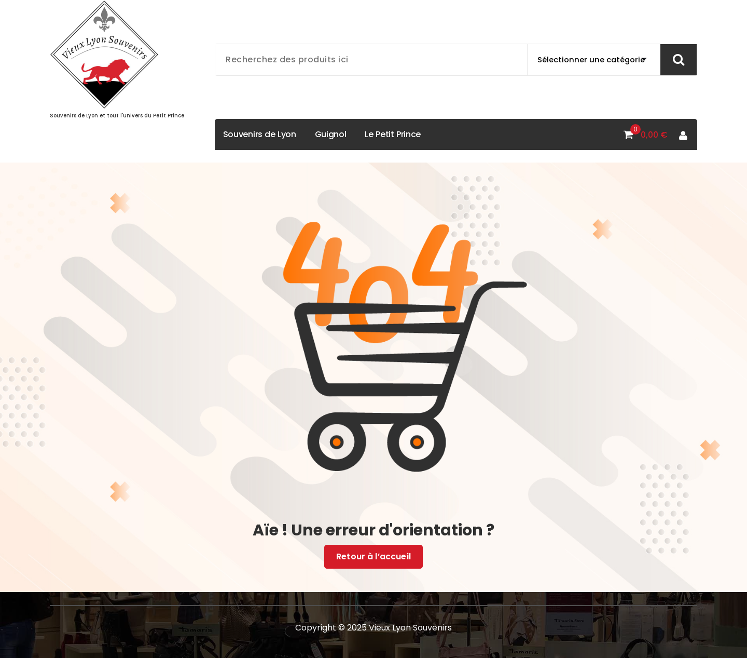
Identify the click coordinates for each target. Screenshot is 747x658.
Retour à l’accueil (373, 556)
